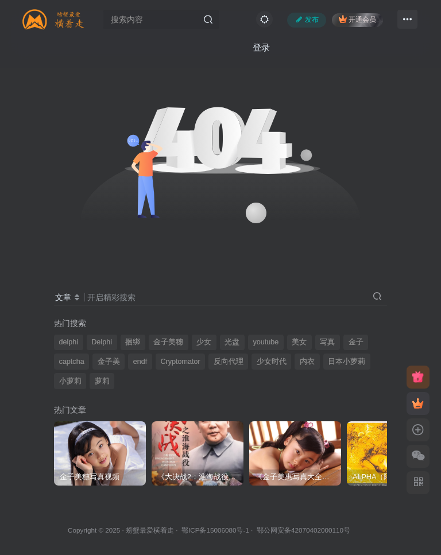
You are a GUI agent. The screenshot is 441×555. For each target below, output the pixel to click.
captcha (71, 362)
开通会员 (357, 19)
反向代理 (228, 362)
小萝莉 (70, 381)
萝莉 (102, 381)
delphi (69, 342)
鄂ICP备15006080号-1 (215, 530)
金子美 (109, 362)
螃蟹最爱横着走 (150, 530)
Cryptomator (180, 362)
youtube (265, 342)
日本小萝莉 (346, 362)
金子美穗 (168, 342)
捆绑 (132, 342)
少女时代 (272, 362)
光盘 (232, 342)
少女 (203, 342)
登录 (261, 47)
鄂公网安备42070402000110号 (303, 530)
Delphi (101, 342)
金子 (356, 342)
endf (140, 362)
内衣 (307, 362)
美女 (299, 342)
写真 (327, 342)
